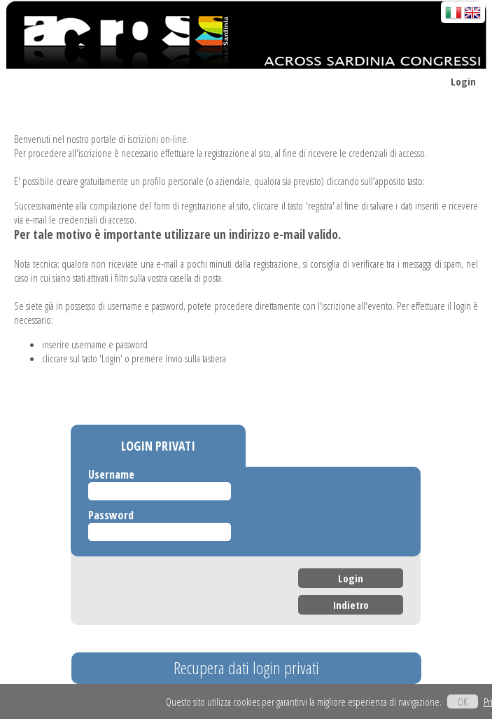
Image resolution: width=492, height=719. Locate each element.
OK (463, 701)
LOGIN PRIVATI (158, 445)
